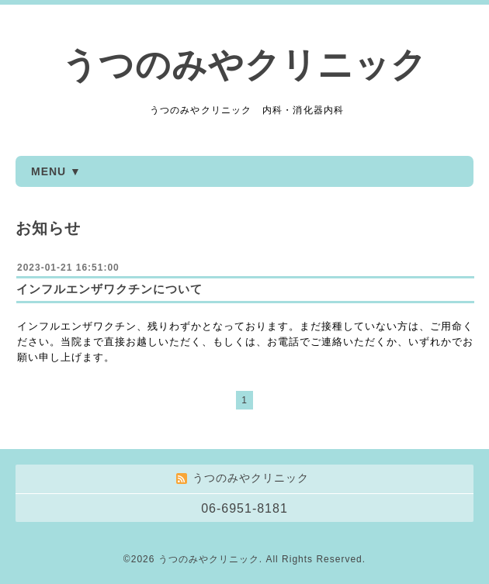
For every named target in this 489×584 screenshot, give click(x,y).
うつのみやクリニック (244, 65)
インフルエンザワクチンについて (109, 288)
